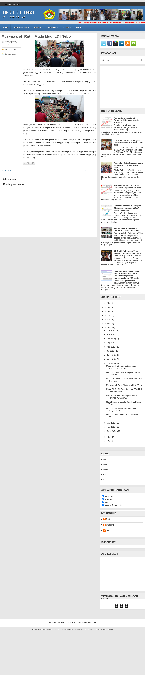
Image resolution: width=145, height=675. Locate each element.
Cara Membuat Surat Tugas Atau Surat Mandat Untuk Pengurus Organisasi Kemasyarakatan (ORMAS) (126, 274)
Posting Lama (90, 171)
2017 (106, 441)
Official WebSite (11, 4)
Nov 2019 (111, 334)
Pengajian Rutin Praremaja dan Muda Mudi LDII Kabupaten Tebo (128, 165)
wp (107, 530)
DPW (105, 469)
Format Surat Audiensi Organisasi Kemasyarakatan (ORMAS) (127, 120)
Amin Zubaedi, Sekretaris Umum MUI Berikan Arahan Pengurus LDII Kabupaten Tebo (128, 230)
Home (5, 27)
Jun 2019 (111, 355)
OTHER (68, 26)
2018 (106, 437)
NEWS (38, 26)
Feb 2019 (111, 427)
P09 (108, 519)
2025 (106, 303)
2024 (106, 307)
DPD (6, 49)
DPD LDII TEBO (18, 12)
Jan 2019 (111, 431)
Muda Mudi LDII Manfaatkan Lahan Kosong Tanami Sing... (121, 367)
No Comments (10, 54)
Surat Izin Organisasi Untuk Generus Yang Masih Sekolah (127, 186)
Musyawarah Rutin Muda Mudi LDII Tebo (36, 36)
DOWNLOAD (53, 26)
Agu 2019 (111, 347)
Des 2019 (111, 330)
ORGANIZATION (22, 26)
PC (15, 49)
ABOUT (81, 26)
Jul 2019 (111, 351)
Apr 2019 (111, 363)
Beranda (51, 171)
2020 (106, 324)
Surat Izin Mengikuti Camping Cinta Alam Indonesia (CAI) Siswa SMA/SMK (127, 208)
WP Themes (48, 629)
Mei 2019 (111, 359)
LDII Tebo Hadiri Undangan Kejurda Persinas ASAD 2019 (121, 396)
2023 (106, 311)
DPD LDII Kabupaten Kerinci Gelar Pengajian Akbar (121, 409)
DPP (105, 464)
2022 (106, 315)
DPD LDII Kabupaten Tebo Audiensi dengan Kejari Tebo (127, 252)
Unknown (110, 525)
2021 (106, 319)
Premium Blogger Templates (84, 629)
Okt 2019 (111, 339)
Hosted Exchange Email (104, 629)
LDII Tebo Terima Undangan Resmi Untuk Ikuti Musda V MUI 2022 (128, 142)
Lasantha (68, 629)
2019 (106, 328)
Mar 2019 (111, 423)
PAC (11, 49)
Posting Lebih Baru (9, 171)
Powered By (83, 623)
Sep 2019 (111, 343)
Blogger (92, 623)
